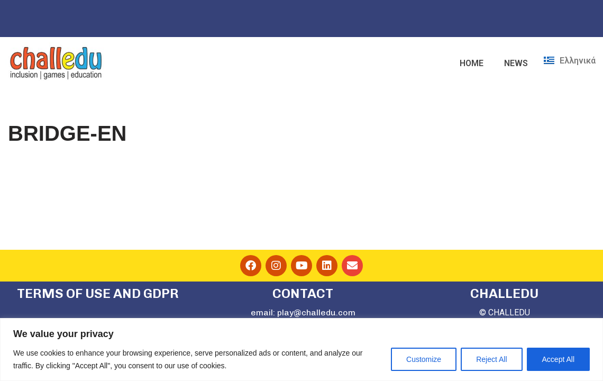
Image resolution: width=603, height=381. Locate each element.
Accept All (558, 359)
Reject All (491, 359)
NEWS (516, 63)
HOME (471, 63)
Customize (423, 359)
